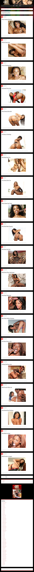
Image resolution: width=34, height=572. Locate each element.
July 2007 (3, 562)
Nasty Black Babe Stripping (7, 226)
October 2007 (4, 559)
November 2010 (4, 527)
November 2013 (4, 519)
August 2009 (3, 547)
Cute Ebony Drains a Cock (6, 341)
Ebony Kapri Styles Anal (6, 295)
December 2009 (4, 542)
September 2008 (4, 554)
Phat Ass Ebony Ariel (6, 42)
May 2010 (3, 535)
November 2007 (4, 558)
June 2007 (3, 563)
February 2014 (4, 515)
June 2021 (3, 506)
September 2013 (4, 522)
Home (13, 5)
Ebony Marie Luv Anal (6, 433)
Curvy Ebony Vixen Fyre (6, 180)
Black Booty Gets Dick (6, 249)
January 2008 (4, 555)
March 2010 (3, 538)
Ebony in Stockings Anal (6, 65)
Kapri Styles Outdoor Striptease (8, 318)
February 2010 (4, 539)
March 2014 (3, 514)
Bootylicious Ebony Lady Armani (8, 272)
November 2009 (4, 543)
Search (3, 480)
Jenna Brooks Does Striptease (7, 410)
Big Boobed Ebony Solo (6, 88)
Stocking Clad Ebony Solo (7, 364)
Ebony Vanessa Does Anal (7, 111)
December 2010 (4, 526)
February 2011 (4, 523)
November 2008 (4, 551)
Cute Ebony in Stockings (6, 134)
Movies (17, 5)
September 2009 (4, 546)
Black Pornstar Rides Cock (7, 387)
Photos (20, 5)
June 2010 (3, 534)
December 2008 (4, 550)
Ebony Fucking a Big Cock (7, 19)
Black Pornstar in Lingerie (7, 456)
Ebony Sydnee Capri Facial (7, 203)
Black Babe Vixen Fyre (6, 157)
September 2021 (4, 502)
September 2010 (4, 530)
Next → (7, 476)
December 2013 (4, 518)
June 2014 (3, 510)
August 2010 (3, 531)
